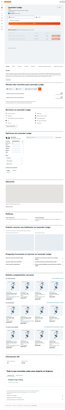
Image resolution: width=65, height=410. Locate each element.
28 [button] (25, 38)
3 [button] (14, 30)
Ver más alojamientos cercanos (57, 280)
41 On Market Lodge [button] (53, 295)
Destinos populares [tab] (19, 377)
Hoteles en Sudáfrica (27, 407)
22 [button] (27, 36)
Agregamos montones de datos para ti (35, 399)
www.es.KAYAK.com (9, 407)
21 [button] (25, 36)
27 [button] (22, 38)
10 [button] (14, 33)
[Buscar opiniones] (41, 139)
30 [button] (30, 38)
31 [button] (14, 41)
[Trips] (1, 24)
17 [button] (14, 36)
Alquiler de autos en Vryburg (13, 384)
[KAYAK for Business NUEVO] (1, 20)
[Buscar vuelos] (1, 5)
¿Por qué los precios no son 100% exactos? (35, 401)
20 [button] (22, 36)
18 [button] (17, 36)
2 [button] (30, 27)
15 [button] (37, 33)
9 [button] (30, 30)
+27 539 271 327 (11, 11)
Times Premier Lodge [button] (24, 295)
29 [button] (27, 38)
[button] (2, 2)
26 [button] (19, 38)
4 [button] (45, 27)
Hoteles (14, 407)
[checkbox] (11, 173)
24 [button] (14, 38)
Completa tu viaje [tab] (10, 377)
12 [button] (19, 33)
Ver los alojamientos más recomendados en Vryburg (53, 328)
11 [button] (45, 30)
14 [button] (25, 33)
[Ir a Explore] (1, 13)
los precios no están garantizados (31, 394)
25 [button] (17, 38)
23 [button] (30, 36)
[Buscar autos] (1, 10)
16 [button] (30, 33)
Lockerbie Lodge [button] (38, 295)
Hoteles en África (19, 407)
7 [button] (34, 30)
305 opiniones (17, 13)
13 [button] (22, 33)
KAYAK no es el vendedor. (35, 397)
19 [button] (19, 36)
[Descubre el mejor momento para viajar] (1, 18)
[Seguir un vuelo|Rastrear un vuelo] (1, 16)
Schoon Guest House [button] (39, 319)
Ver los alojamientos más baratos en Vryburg (55, 304)
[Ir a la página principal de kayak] (7, 1)
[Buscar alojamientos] (1, 7)
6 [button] (22, 30)
